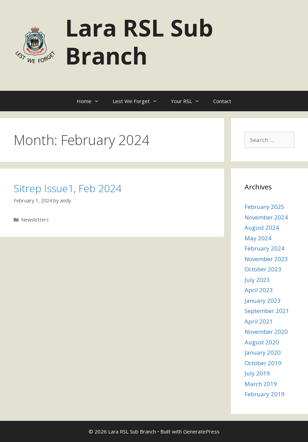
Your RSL (188, 101)
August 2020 (262, 342)
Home (91, 101)
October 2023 (263, 269)
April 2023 (259, 290)
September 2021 (267, 311)
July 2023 (257, 280)
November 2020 (266, 332)
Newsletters (35, 219)
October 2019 (263, 363)
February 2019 (264, 394)
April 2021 (259, 321)
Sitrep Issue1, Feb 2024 (67, 188)
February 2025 (264, 207)
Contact (222, 101)
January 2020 (263, 352)
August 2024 (262, 227)
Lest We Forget (138, 101)
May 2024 (258, 238)
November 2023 (266, 259)
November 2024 (266, 217)
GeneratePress (201, 431)
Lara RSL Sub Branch (139, 41)
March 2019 (261, 384)
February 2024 (264, 248)
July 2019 (257, 373)
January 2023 (263, 300)
